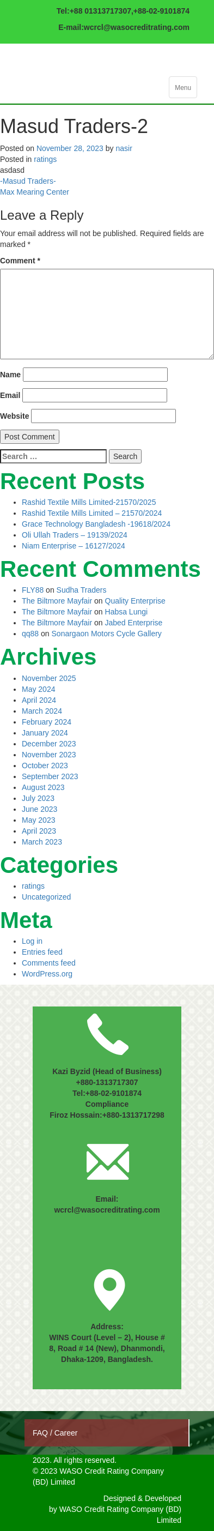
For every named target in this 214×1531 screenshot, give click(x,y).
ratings (45, 159)
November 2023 (49, 754)
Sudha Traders (82, 590)
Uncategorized (46, 897)
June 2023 (39, 809)
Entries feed (42, 952)
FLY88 (33, 590)
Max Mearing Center (34, 192)
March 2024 (42, 711)
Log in (32, 941)
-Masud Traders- (28, 181)
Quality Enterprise (135, 600)
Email (10, 395)
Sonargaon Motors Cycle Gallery (107, 633)
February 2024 (46, 722)
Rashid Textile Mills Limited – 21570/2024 (92, 513)
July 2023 (38, 798)
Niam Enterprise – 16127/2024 (73, 545)
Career (66, 1432)
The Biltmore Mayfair (57, 600)
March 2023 (42, 841)
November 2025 (49, 678)
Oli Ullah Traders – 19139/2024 (74, 535)
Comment (20, 260)
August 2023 (43, 787)
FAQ (41, 1432)
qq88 (30, 633)
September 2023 (50, 776)
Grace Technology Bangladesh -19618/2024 (96, 524)
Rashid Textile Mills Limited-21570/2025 (89, 502)
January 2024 (45, 732)
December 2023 (49, 743)
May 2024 (38, 689)
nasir (123, 148)
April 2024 (39, 700)
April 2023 (39, 831)
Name (10, 374)
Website (14, 416)
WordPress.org (47, 973)
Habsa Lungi (126, 611)
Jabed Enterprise (134, 622)
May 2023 (38, 820)
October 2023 (45, 765)
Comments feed (49, 963)
